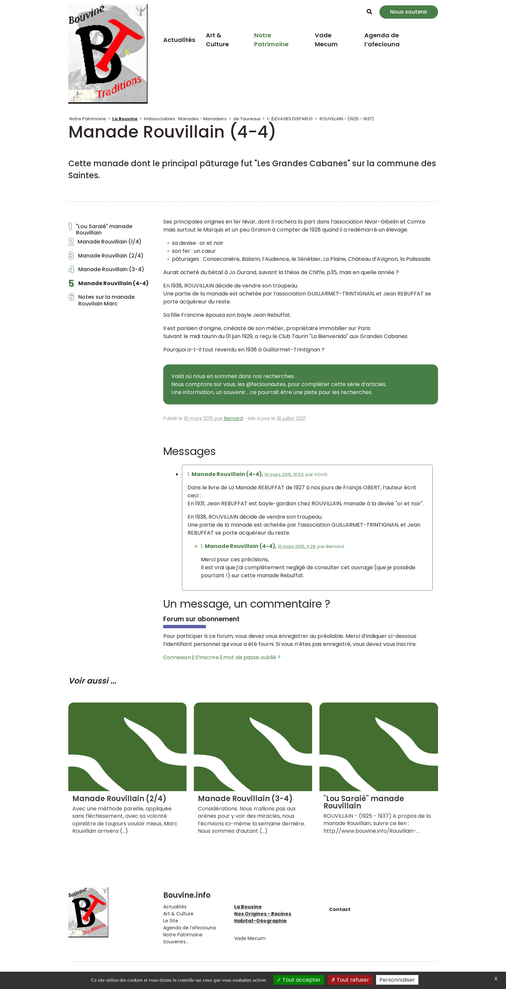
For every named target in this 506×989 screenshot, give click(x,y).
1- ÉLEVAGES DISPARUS (290, 119)
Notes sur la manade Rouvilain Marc (101, 300)
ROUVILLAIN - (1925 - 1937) (346, 119)
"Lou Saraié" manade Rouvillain (100, 229)
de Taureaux (246, 119)
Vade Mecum (326, 39)
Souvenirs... (176, 941)
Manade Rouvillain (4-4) (108, 285)
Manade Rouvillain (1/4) (105, 243)
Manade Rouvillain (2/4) (106, 257)
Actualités (179, 40)
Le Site (170, 920)
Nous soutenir (408, 12)
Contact (339, 909)
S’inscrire (207, 657)
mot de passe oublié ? (251, 657)
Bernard (233, 418)
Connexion (177, 657)
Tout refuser (350, 980)
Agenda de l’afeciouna (382, 39)
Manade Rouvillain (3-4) (106, 271)
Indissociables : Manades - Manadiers (185, 119)
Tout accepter (299, 980)
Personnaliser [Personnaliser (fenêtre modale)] (397, 980)
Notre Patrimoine (271, 39)
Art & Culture (217, 39)
